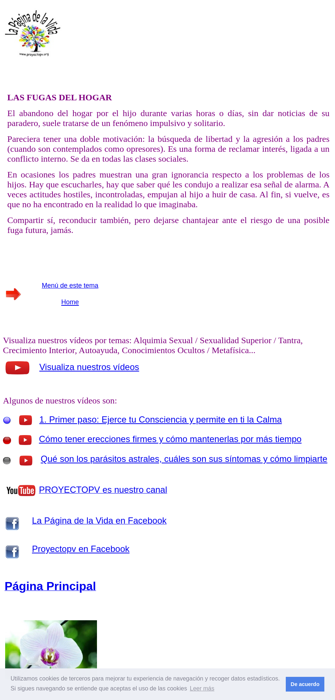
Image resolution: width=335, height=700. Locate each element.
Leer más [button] (202, 688)
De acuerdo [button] (305, 684)
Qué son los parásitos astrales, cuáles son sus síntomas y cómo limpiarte (184, 459)
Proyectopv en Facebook (81, 549)
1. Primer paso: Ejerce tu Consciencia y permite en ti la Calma (160, 419)
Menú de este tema (70, 285)
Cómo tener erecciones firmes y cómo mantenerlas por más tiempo (170, 439)
